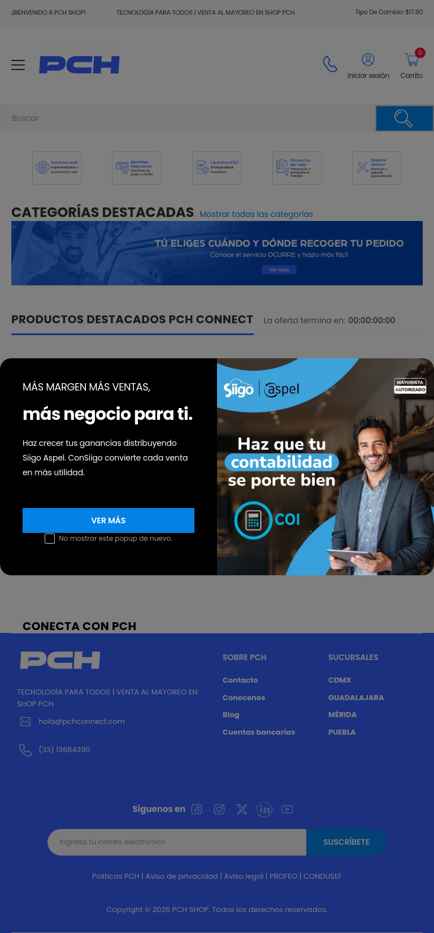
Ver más (109, 520)
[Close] (422, 370)
